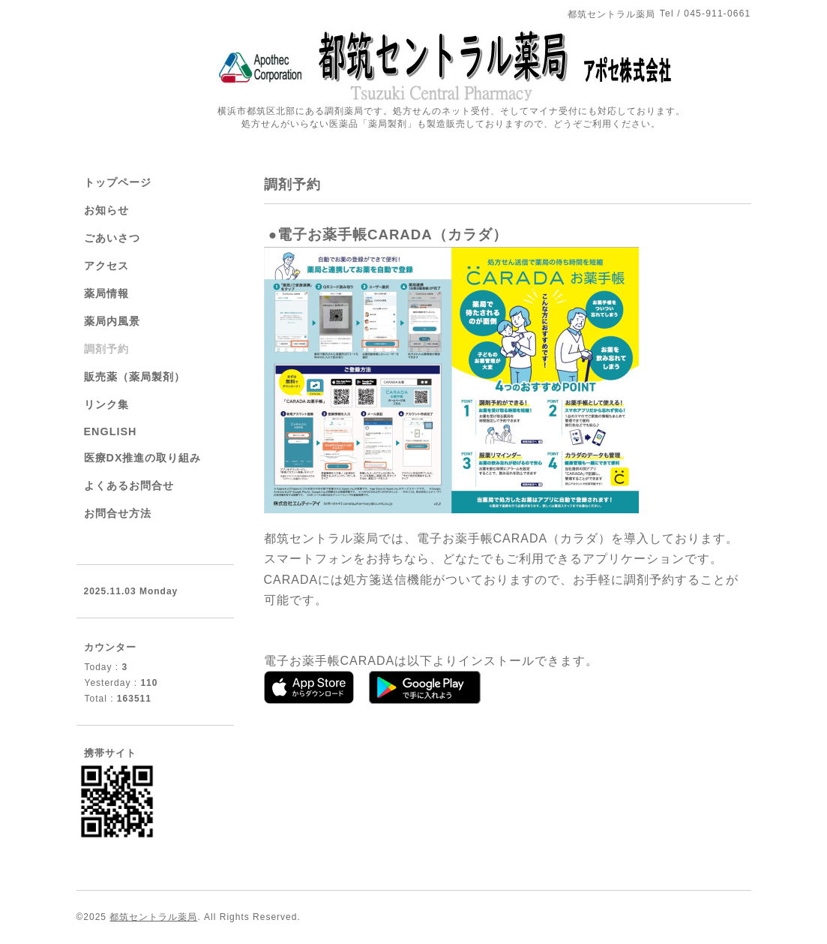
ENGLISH (110, 431)
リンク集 (106, 404)
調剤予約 (106, 349)
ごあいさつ (112, 238)
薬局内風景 (112, 321)
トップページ (117, 182)
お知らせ (106, 210)
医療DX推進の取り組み (143, 458)
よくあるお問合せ (129, 486)
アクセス (106, 266)
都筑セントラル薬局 (153, 917)
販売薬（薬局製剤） (134, 377)
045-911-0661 (717, 13)
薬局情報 (106, 293)
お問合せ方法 (117, 513)
